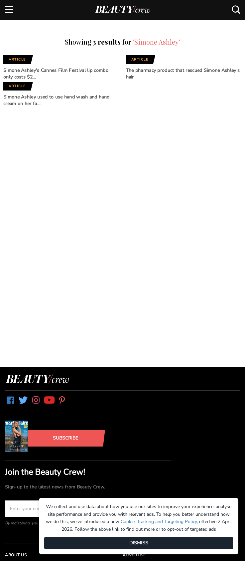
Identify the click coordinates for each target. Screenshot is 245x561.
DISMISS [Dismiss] (138, 543)
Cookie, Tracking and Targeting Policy (159, 521)
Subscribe (65, 438)
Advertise (134, 555)
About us (16, 555)
